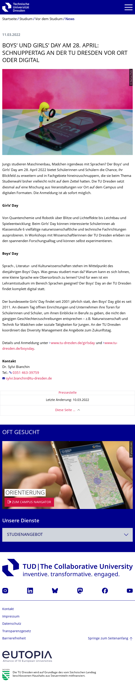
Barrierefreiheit (14, 638)
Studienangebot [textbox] (25, 535)
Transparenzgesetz (16, 631)
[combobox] (67, 535)
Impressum (10, 616)
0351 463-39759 (26, 373)
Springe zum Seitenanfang (108, 638)
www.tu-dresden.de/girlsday (73, 343)
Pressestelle (68, 392)
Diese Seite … (65, 410)
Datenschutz (11, 623)
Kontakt (8, 609)
